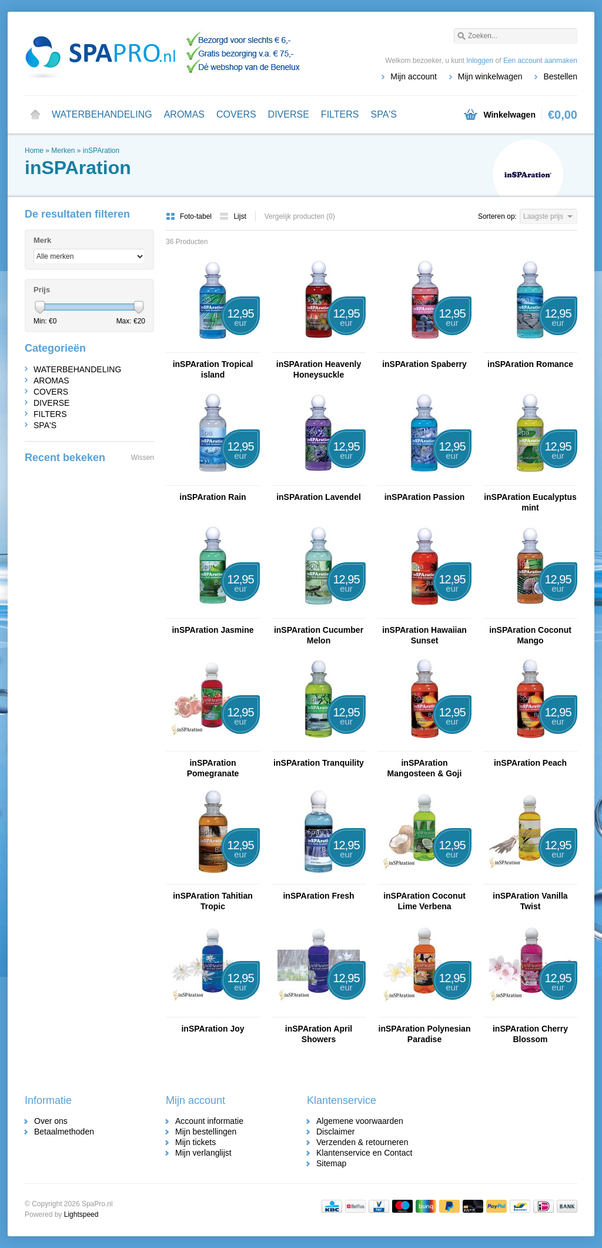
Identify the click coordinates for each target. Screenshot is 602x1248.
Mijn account (413, 76)
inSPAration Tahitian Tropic (213, 901)
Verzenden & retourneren (362, 1142)
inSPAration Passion (424, 497)
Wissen (142, 457)
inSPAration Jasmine (212, 630)
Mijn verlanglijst (203, 1152)
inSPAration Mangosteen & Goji (424, 768)
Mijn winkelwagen (490, 76)
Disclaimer (335, 1131)
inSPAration (101, 150)
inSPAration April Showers (318, 1034)
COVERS (236, 114)
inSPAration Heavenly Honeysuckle (318, 369)
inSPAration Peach (530, 763)
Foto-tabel (189, 216)
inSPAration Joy (212, 1028)
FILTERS (340, 114)
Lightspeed (81, 1214)
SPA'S (383, 114)
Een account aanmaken (540, 60)
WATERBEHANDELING (102, 114)
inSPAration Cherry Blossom (530, 1034)
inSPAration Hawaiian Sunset (424, 635)
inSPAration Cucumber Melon (318, 635)
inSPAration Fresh (318, 895)
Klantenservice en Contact (364, 1152)
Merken (63, 150)
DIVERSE (288, 114)
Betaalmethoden (64, 1131)
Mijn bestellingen (205, 1131)
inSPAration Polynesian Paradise (425, 1034)
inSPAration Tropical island (213, 369)
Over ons (51, 1121)
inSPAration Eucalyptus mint (530, 502)
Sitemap (331, 1163)
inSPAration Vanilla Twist (530, 901)
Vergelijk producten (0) (300, 216)
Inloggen (479, 60)
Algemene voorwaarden (359, 1121)
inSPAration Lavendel (318, 497)
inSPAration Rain (212, 497)
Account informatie (209, 1121)
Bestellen (560, 76)
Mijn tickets (195, 1142)
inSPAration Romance (530, 364)
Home (35, 114)
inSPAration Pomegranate (213, 768)
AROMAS (184, 114)
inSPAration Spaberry (424, 364)
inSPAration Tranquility (318, 763)
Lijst (232, 216)
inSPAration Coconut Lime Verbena (424, 901)
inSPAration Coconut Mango (530, 635)
